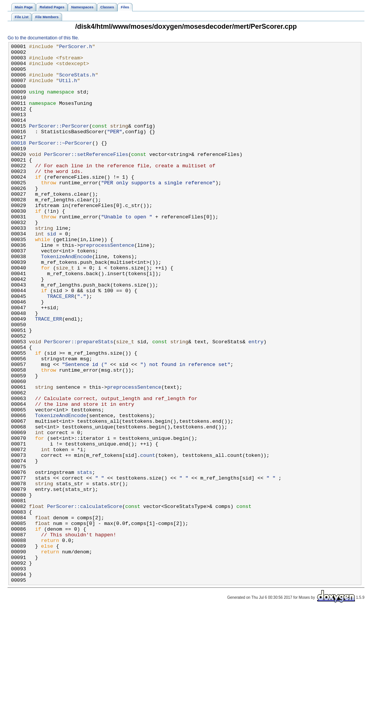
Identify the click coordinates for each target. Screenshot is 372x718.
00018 (18, 163)
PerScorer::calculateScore (84, 599)
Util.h (68, 88)
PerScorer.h (75, 47)
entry (256, 401)
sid (51, 272)
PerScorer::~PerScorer (60, 163)
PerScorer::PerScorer (59, 142)
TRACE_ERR (60, 347)
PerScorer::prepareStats (78, 401)
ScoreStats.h (77, 81)
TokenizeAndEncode (66, 299)
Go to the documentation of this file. (43, 37)
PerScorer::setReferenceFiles (86, 176)
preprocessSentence (107, 285)
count (147, 537)
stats (84, 558)
